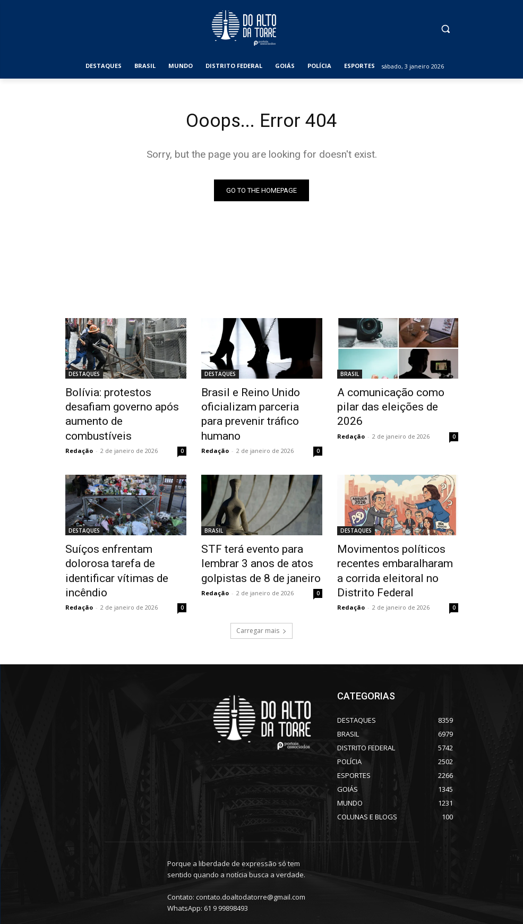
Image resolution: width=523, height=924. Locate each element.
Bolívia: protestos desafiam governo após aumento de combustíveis (120, 405)
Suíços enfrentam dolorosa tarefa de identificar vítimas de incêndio (120, 540)
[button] (445, 28)
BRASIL (349, 376)
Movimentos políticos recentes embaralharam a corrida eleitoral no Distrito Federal (390, 545)
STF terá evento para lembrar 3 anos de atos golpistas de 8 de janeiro (260, 540)
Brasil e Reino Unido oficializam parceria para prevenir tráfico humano (250, 405)
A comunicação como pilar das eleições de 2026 (390, 399)
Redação (79, 430)
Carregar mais (261, 599)
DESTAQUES (84, 376)
